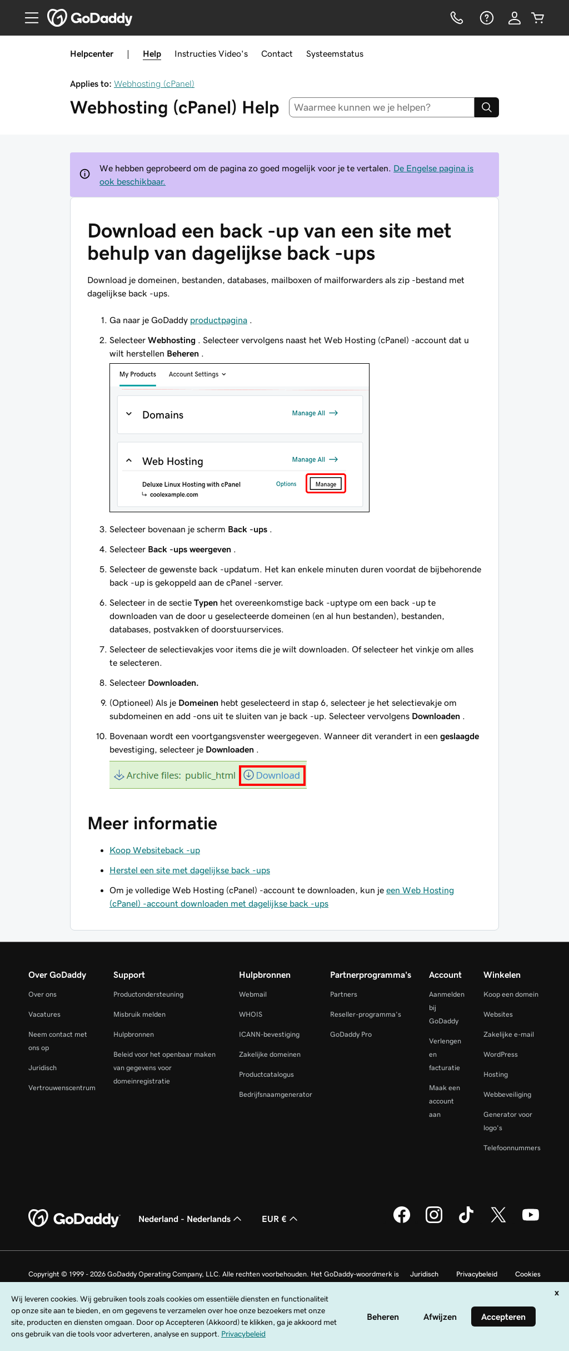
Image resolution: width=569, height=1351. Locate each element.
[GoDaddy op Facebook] (402, 1221)
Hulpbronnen (133, 1034)
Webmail (253, 994)
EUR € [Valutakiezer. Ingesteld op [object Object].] (281, 1218)
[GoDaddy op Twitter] (498, 1221)
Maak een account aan (444, 1101)
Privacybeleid (476, 1274)
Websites (498, 1014)
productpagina (218, 319)
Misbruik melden (139, 1014)
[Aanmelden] (514, 18)
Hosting (495, 1074)
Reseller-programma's (365, 1014)
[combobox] (382, 107)
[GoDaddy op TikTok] (466, 1221)
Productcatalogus (266, 1074)
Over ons (42, 994)
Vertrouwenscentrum (62, 1087)
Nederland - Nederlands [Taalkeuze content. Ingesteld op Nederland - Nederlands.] (191, 1218)
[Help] (486, 18)
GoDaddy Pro (351, 1034)
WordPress (500, 1054)
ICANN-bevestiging (269, 1034)
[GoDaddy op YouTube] (531, 1221)
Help (152, 53)
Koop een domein (510, 994)
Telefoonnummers (512, 1147)
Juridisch (42, 1067)
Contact (277, 53)
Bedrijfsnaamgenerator (275, 1094)
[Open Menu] (27, 17)
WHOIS (250, 1014)
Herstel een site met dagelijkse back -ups (189, 869)
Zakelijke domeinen (270, 1054)
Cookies (528, 1274)
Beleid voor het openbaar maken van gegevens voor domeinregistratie (164, 1068)
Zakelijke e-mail (508, 1034)
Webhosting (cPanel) (154, 83)
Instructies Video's (211, 53)
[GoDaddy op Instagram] (434, 1221)
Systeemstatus (334, 53)
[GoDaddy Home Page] (74, 1218)
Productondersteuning (148, 994)
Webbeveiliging (507, 1094)
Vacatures (44, 1014)
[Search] (487, 107)
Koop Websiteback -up (154, 849)
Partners (343, 994)
